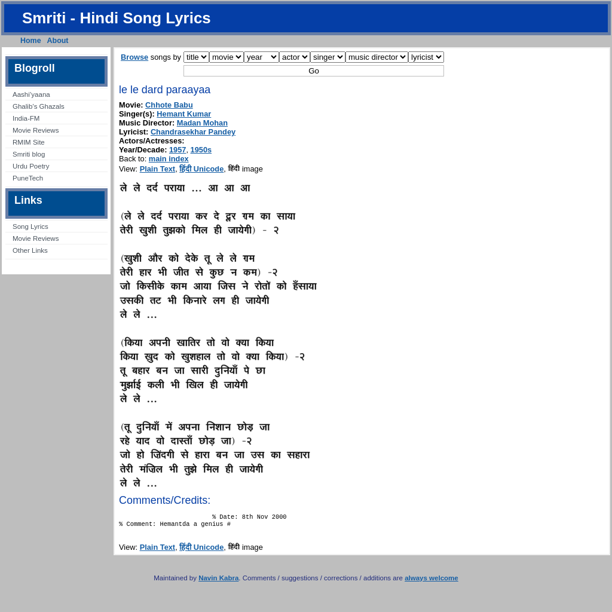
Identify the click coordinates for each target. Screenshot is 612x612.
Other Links (30, 250)
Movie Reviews (36, 130)
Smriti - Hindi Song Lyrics (116, 18)
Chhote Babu (169, 104)
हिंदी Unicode (201, 168)
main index (169, 158)
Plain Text (158, 168)
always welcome (431, 581)
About (58, 40)
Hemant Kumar (184, 113)
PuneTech (28, 178)
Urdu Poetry (31, 166)
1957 (177, 149)
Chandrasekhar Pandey (193, 131)
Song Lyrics (30, 226)
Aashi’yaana (31, 94)
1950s (201, 149)
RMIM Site (29, 142)
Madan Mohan (202, 122)
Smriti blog (29, 154)
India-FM (26, 118)
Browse (134, 57)
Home (30, 40)
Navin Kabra (218, 581)
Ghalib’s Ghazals (39, 106)
